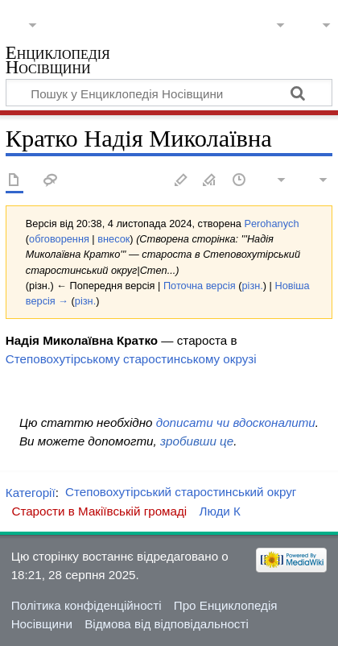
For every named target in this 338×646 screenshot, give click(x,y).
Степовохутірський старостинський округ (180, 492)
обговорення (59, 239)
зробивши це (196, 441)
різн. (251, 286)
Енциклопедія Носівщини (58, 61)
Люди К (219, 511)
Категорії (31, 492)
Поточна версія (199, 286)
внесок (113, 239)
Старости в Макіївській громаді (99, 511)
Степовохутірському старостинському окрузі (131, 359)
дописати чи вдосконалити (235, 422)
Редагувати (181, 181)
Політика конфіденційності (86, 605)
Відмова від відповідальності (166, 624)
